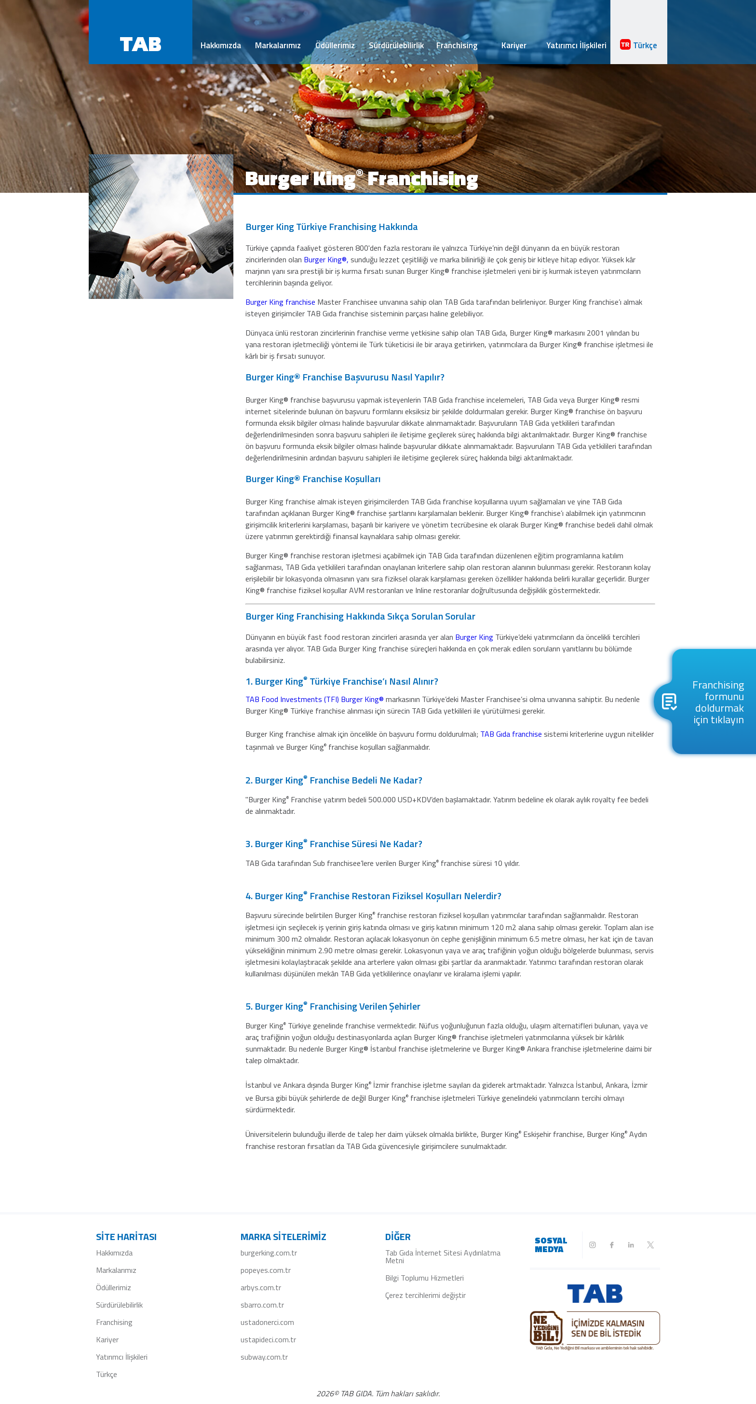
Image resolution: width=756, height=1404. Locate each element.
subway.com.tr (264, 1357)
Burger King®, (327, 259)
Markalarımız (278, 45)
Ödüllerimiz (335, 45)
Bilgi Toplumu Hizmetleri (424, 1277)
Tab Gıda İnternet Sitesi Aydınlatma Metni (442, 1256)
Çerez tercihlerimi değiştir (425, 1295)
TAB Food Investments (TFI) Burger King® (315, 699)
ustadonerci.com (267, 1322)
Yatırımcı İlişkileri (576, 45)
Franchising (456, 45)
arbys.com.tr (261, 1287)
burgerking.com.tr (269, 1252)
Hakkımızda (221, 45)
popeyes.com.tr (266, 1270)
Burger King (475, 637)
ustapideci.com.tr (268, 1339)
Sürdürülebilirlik (396, 45)
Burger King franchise (281, 302)
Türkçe (638, 45)
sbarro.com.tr (262, 1304)
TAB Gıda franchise (512, 734)
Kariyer (513, 45)
